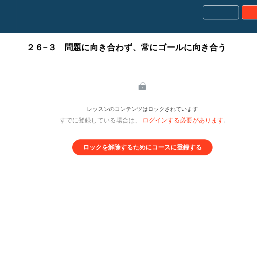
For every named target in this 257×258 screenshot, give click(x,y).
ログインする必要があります (183, 120)
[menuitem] (30, 16)
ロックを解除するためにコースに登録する (142, 147)
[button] (8, 16)
